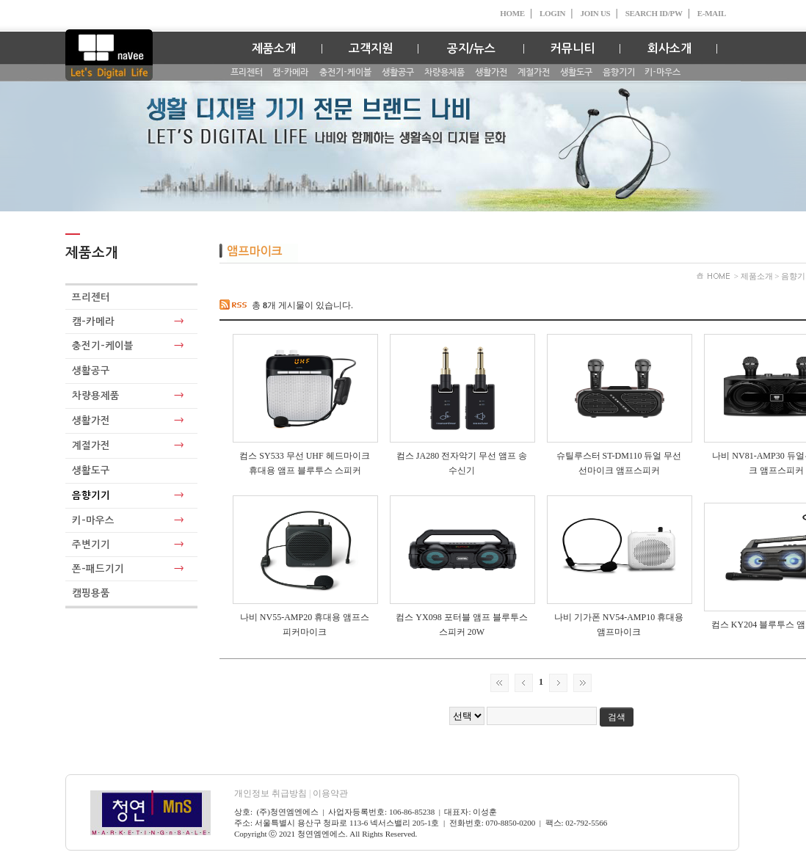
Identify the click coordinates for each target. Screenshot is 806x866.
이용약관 (330, 793)
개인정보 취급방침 (273, 793)
